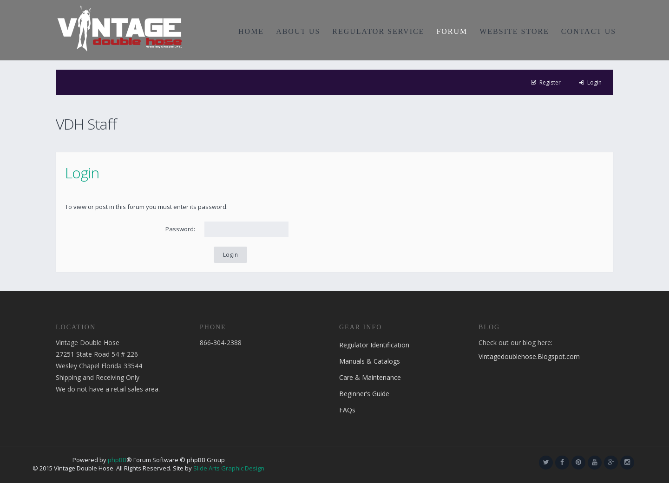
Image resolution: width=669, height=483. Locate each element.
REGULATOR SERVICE (378, 31)
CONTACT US (588, 31)
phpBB (117, 460)
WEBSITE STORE (514, 31)
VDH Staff (86, 124)
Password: (180, 229)
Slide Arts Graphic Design (228, 468)
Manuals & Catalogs (369, 361)
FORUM (451, 31)
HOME (251, 31)
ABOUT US (298, 31)
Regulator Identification (374, 344)
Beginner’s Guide (364, 393)
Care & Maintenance (370, 377)
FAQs (347, 409)
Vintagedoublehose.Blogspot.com (529, 356)
